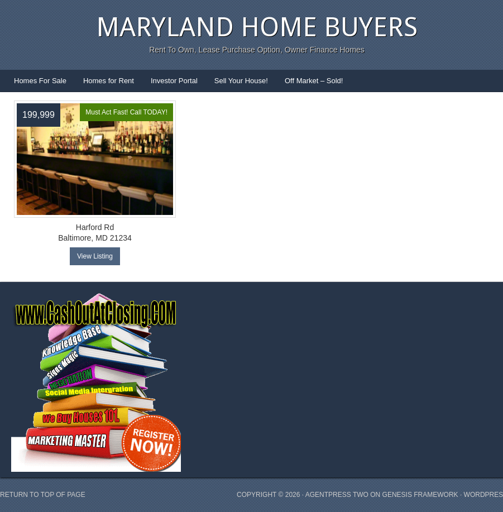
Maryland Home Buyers (257, 27)
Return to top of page (42, 495)
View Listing (95, 256)
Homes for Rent (108, 80)
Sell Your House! (241, 80)
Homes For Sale (40, 80)
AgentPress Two (336, 495)
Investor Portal (174, 80)
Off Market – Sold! (314, 80)
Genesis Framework (420, 495)
